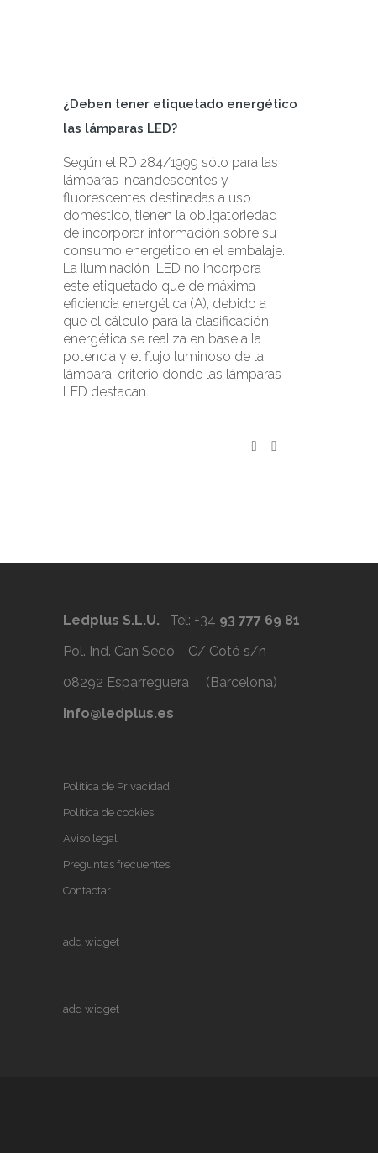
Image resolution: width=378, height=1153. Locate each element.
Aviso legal (90, 838)
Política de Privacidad (116, 786)
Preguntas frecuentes (116, 864)
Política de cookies (108, 812)
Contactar (87, 890)
